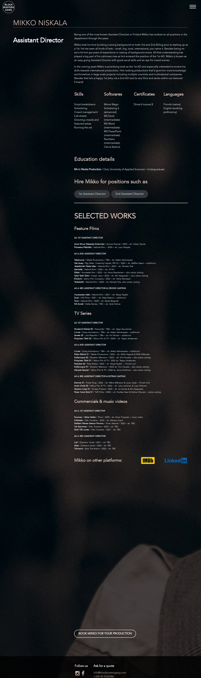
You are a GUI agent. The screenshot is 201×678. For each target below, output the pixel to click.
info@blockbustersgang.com (109, 672)
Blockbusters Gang (9, 7)
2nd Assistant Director (129, 194)
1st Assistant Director (92, 194)
